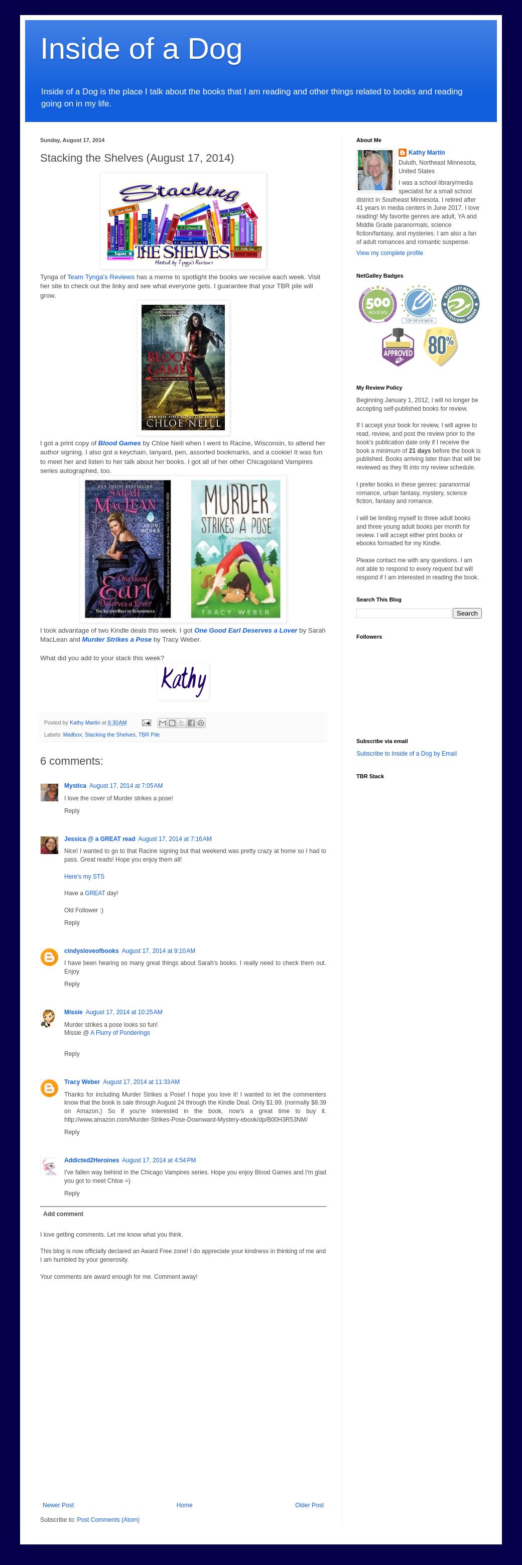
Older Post (309, 1505)
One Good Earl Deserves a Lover (245, 630)
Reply (72, 810)
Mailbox (72, 735)
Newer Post (58, 1505)
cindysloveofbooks (91, 950)
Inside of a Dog (141, 48)
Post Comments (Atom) (108, 1519)
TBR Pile (149, 735)
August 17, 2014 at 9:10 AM (158, 950)
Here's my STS (84, 876)
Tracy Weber (82, 1082)
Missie (73, 1012)
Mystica (75, 785)
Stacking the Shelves (110, 735)
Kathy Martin (427, 152)
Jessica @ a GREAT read (100, 838)
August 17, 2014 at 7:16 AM (175, 838)
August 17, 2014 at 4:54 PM (159, 1160)
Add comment (63, 1214)
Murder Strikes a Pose (117, 639)
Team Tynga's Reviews (101, 277)
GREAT (95, 893)
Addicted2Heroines (91, 1160)
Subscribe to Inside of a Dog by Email (406, 753)
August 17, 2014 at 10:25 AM (124, 1012)
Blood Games (119, 443)
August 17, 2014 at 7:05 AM (126, 785)
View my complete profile (389, 253)
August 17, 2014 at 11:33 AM (141, 1082)
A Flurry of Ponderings (120, 1032)
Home (185, 1505)
